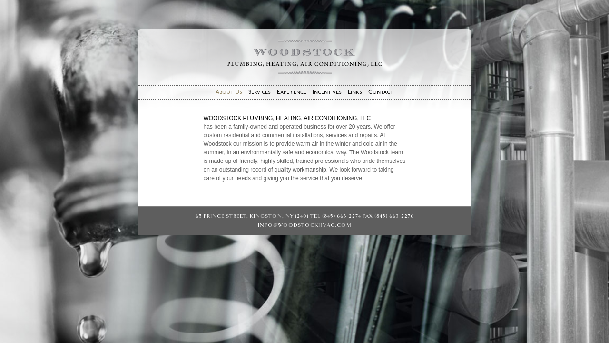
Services (259, 92)
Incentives (327, 92)
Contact (380, 92)
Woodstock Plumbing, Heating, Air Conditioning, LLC (304, 57)
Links (355, 92)
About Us (229, 92)
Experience (291, 92)
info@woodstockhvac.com (305, 225)
